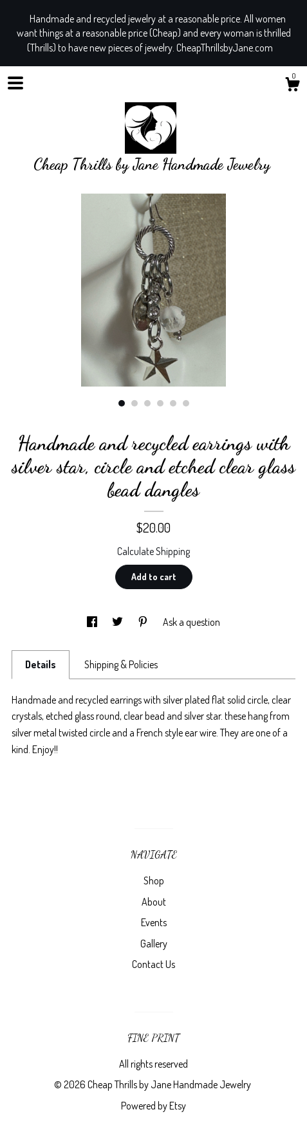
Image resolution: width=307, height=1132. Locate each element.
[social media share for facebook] (93, 622)
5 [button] (173, 403)
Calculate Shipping (153, 551)
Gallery (153, 943)
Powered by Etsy (153, 1105)
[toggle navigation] (15, 83)
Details (40, 664)
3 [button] (147, 403)
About (154, 901)
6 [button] (186, 403)
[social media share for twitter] (118, 622)
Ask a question (191, 622)
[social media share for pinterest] (144, 622)
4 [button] (160, 403)
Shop (154, 880)
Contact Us (153, 964)
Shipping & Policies (121, 664)
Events (154, 922)
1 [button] (121, 403)
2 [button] (134, 403)
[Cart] (292, 86)
